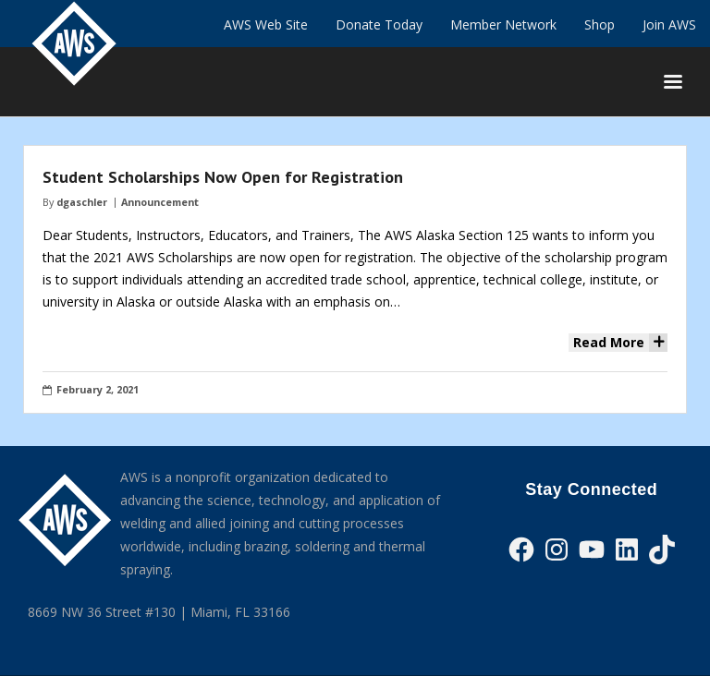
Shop (599, 24)
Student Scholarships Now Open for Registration (223, 176)
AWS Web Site (266, 24)
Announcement (160, 202)
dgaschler (81, 202)
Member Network (503, 24)
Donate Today (379, 24)
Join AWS (669, 24)
